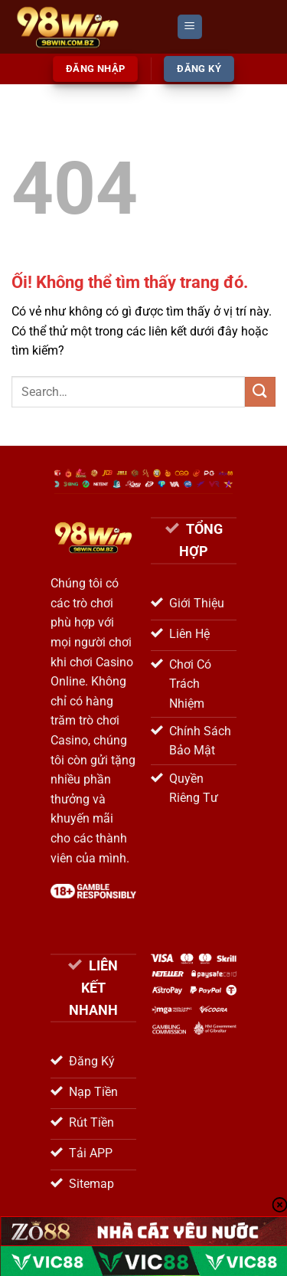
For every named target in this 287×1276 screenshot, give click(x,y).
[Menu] (190, 27)
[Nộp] (260, 392)
